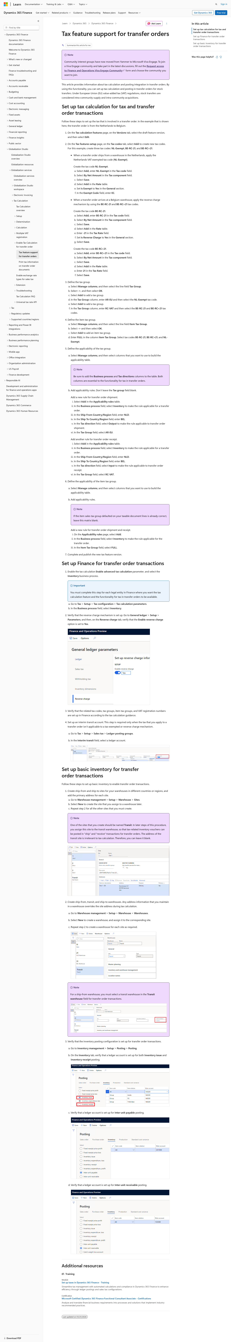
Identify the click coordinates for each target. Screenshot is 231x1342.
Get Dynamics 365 (203, 12)
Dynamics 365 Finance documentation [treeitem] (20, 42)
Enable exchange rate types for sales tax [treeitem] (26, 277)
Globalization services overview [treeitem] (24, 177)
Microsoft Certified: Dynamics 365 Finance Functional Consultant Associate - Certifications (106, 1298)
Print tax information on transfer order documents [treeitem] (29, 265)
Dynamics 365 (79, 23)
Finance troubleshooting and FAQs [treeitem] (22, 72)
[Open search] (216, 4)
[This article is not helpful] (221, 57)
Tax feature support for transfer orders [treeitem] (28, 254)
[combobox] (21, 27)
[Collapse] (38, 21)
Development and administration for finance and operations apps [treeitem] (22, 388)
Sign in (224, 4)
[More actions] (166, 23)
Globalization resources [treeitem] (22, 164)
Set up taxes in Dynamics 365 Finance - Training (85, 1282)
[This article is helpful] (217, 57)
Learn (64, 23)
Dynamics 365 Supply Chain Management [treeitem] (19, 397)
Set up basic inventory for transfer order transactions (209, 45)
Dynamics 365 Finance (102, 23)
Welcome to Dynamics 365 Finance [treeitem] (22, 51)
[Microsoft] (6, 4)
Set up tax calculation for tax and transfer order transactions (209, 31)
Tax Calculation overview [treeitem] (23, 208)
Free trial (221, 12)
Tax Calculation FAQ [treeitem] (25, 296)
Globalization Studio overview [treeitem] (21, 156)
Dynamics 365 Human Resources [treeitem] (22, 410)
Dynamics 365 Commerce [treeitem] (18, 405)
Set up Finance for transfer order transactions (209, 38)
